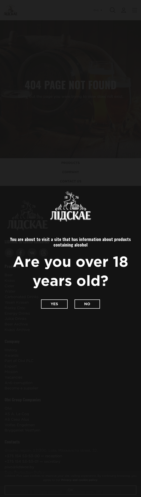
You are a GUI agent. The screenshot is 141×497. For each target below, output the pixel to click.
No (87, 304)
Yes (54, 304)
